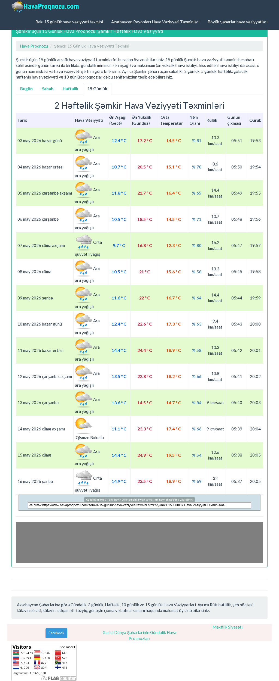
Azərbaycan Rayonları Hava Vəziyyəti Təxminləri (155, 21)
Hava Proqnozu (34, 45)
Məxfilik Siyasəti (227, 626)
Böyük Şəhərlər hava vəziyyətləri (238, 21)
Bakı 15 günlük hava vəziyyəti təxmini (69, 21)
